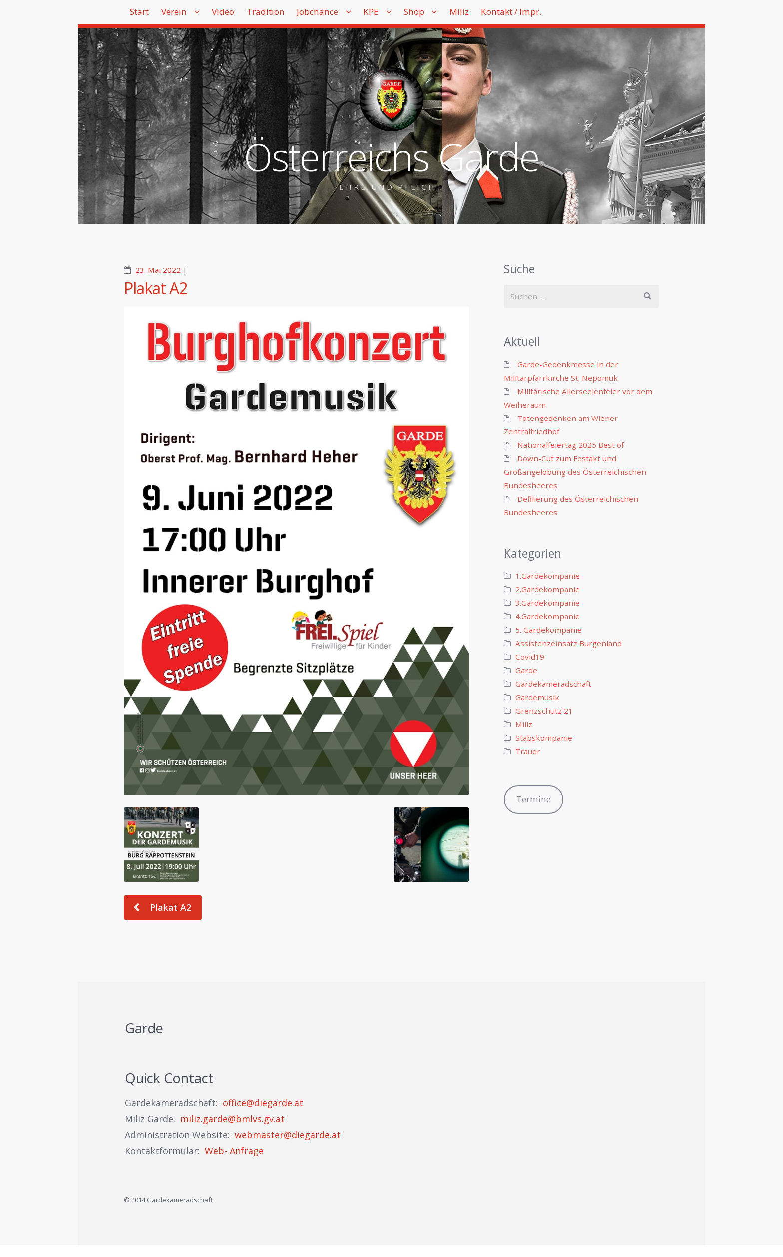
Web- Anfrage (234, 1151)
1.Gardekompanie (547, 576)
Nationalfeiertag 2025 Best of (570, 445)
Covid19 (529, 657)
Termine (533, 799)
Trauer (527, 751)
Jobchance (364, 15)
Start (145, 15)
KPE (428, 15)
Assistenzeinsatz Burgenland (568, 643)
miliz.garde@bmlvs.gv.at (232, 1119)
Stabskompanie (543, 738)
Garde (526, 670)
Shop (480, 15)
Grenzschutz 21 (544, 711)
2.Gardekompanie (547, 589)
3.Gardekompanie (547, 603)
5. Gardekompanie (548, 630)
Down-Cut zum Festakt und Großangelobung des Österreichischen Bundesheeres (575, 471)
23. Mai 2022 (158, 270)
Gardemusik (537, 697)
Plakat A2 (155, 288)
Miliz (535, 15)
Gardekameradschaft (553, 684)
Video (249, 15)
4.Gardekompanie (547, 616)
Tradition (302, 15)
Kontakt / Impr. (598, 15)
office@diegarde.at (263, 1103)
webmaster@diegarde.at (288, 1135)
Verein (190, 15)
